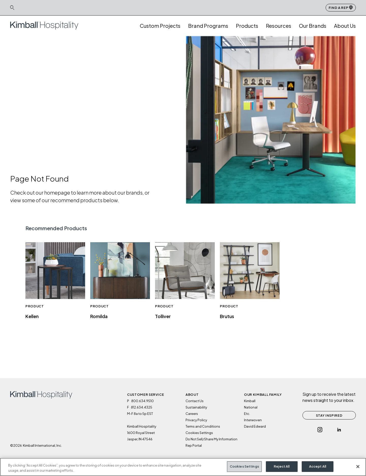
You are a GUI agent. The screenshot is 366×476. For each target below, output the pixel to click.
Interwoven (253, 420)
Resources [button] (278, 25)
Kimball (249, 401)
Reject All (281, 467)
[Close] (357, 466)
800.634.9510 (142, 401)
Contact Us (195, 401)
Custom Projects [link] (160, 25)
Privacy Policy (196, 420)
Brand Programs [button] (208, 25)
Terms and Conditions (203, 426)
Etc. (247, 414)
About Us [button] (345, 25)
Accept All (317, 467)
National (250, 407)
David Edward (255, 426)
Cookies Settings (199, 433)
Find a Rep (341, 7)
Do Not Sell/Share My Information (211, 439)
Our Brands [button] (312, 25)
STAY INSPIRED (329, 415)
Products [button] (247, 25)
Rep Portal (194, 445)
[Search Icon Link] (12, 7)
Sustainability (196, 407)
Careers (192, 414)
